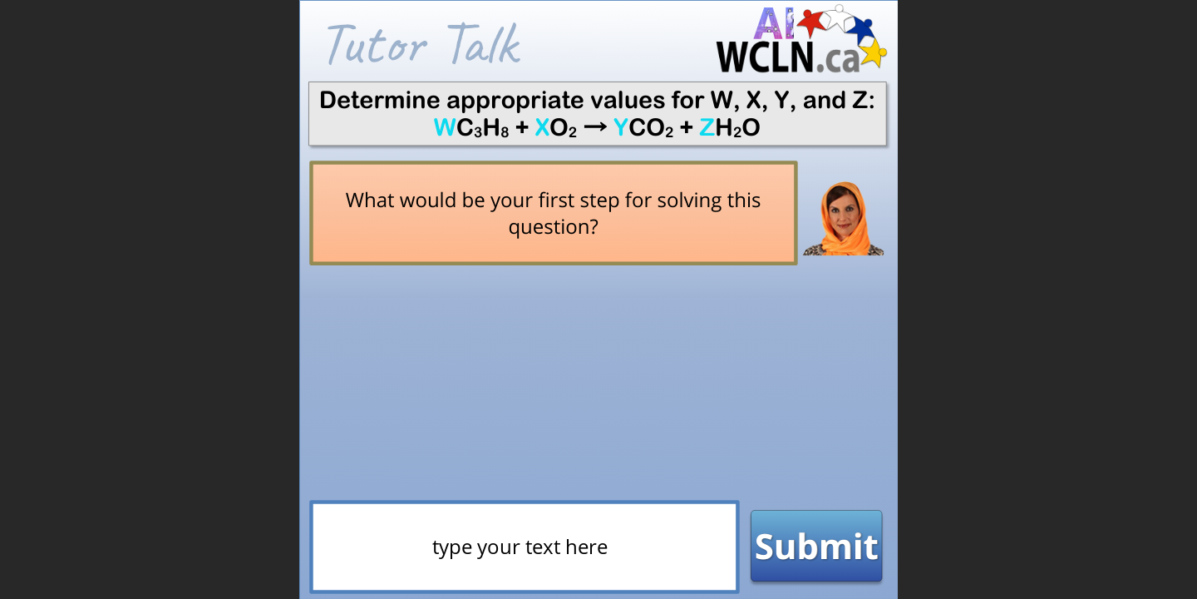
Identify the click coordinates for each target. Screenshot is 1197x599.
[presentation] (520, 556)
